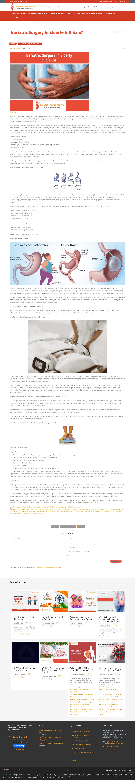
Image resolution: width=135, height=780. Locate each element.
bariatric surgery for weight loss (51, 511)
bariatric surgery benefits (57, 509)
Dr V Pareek (78, 507)
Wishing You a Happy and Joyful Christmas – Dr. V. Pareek (53, 670)
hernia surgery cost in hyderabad (79, 697)
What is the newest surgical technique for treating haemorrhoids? (109, 619)
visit (37, 234)
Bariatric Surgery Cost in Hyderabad (24, 618)
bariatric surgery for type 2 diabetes (31, 511)
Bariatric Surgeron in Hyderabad (20, 507)
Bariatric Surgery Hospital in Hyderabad (41, 507)
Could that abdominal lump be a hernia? (51, 743)
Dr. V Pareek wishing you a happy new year (25, 669)
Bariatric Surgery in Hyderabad (62, 507)
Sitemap (74, 761)
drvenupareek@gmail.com (115, 743)
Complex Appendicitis (78, 748)
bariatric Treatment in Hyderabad (19, 513)
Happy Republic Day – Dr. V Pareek (53, 618)
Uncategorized (28, 634)
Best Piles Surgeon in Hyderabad (81, 745)
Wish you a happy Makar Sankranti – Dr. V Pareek (81, 618)
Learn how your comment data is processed (49, 567)
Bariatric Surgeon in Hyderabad (20, 509)
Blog (72, 507)
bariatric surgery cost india (92, 509)
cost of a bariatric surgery (36, 513)
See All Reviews (20, 749)
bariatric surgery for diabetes (109, 509)
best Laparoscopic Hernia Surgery (84, 694)
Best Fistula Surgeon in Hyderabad (82, 741)
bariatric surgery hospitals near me (94, 511)
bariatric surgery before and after (39, 509)
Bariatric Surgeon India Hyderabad (17, 770)
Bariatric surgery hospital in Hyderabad (72, 511)
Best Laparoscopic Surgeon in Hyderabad (80, 736)
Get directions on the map (110, 746)
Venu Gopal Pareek (15, 48)
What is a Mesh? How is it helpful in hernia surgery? (81, 669)
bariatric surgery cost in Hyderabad (75, 509)
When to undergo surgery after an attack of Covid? (110, 669)
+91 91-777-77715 (117, 1)
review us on (19, 746)
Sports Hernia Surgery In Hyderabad (82, 752)
